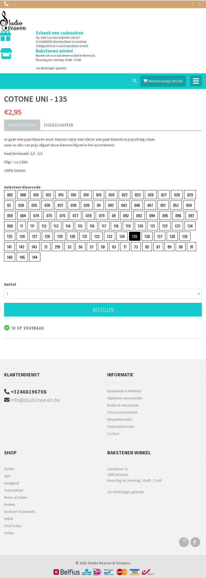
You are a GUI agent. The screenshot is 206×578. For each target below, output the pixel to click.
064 (23, 215)
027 (164, 194)
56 (80, 246)
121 (152, 226)
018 (86, 194)
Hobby (9, 533)
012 (48, 194)
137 (159, 236)
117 (104, 226)
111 (32, 226)
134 (122, 236)
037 (60, 205)
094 (152, 215)
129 (59, 236)
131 (84, 236)
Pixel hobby (13, 526)
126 (22, 236)
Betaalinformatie (119, 419)
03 (9, 205)
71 (125, 246)
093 (139, 215)
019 (98, 194)
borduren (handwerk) (19, 511)
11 (21, 226)
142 (21, 246)
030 (21, 205)
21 (45, 246)
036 (47, 205)
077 (75, 215)
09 (114, 215)
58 (103, 246)
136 (147, 236)
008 (23, 194)
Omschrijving (22, 125)
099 (10, 226)
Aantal (10, 284)
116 (92, 226)
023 (138, 194)
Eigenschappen (58, 125)
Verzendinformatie (120, 426)
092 (126, 215)
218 (57, 246)
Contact (113, 433)
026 (151, 194)
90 (181, 246)
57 (92, 246)
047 (150, 205)
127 (34, 236)
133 (109, 236)
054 (189, 205)
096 (178, 215)
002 (10, 194)
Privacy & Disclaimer (122, 412)
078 (88, 215)
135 (134, 236)
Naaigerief (11, 483)
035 (34, 205)
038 (73, 205)
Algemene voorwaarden (124, 398)
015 (61, 194)
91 (191, 246)
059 (10, 215)
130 (72, 236)
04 (99, 205)
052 (176, 205)
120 (140, 226)
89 (169, 246)
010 (35, 194)
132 (97, 236)
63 (114, 246)
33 (69, 246)
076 (62, 215)
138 (172, 236)
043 (124, 205)
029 (190, 194)
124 (190, 226)
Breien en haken (15, 497)
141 (9, 246)
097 (191, 215)
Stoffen (9, 469)
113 (56, 226)
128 (47, 236)
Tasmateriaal (13, 490)
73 (136, 246)
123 (177, 226)
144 (34, 257)
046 (137, 205)
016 (73, 194)
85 (147, 246)
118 (116, 226)
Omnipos (123, 562)
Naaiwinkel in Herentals (124, 391)
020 (111, 194)
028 (177, 194)
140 (9, 257)
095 (165, 215)
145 (22, 257)
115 (80, 226)
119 (128, 226)
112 (44, 226)
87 (158, 246)
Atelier (8, 518)
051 (163, 205)
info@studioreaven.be (32, 399)
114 (68, 226)
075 (49, 215)
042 (111, 205)
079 (102, 215)
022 (124, 194)
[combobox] (103, 294)
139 (184, 236)
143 (34, 246)
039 (86, 205)
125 (9, 236)
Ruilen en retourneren (123, 405)
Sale (7, 476)
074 (36, 215)
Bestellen (103, 309)
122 (165, 226)
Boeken (9, 504)
